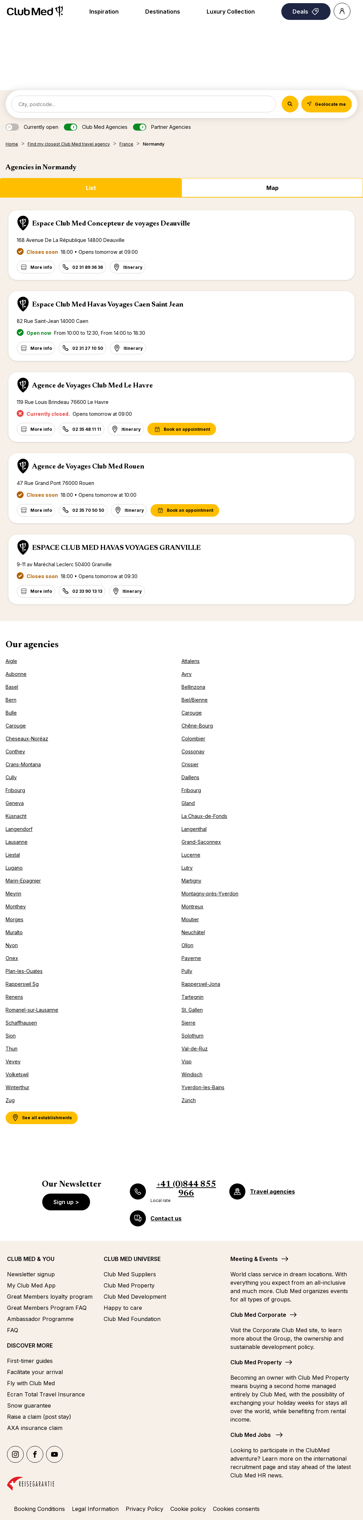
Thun (11, 1049)
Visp (187, 1061)
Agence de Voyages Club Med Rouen (88, 466)
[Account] (342, 11)
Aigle (11, 661)
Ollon (187, 945)
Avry (187, 674)
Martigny (191, 881)
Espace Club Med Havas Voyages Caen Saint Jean (107, 304)
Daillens (190, 777)
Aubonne (16, 674)
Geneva (15, 803)
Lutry (187, 868)
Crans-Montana (23, 764)
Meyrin (13, 893)
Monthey (16, 906)
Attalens (191, 661)
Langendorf (19, 829)
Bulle (11, 713)
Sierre (188, 1023)
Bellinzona (193, 687)
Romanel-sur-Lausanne (32, 1010)
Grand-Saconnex (201, 842)
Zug (10, 1100)
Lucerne (191, 855)
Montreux (192, 906)
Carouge (192, 713)
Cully (11, 777)
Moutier (190, 919)
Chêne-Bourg (197, 726)
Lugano (14, 868)
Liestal (13, 855)
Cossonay (193, 751)
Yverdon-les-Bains (203, 1087)
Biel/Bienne (195, 700)
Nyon (12, 945)
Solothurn (192, 1036)
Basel (12, 687)
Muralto (14, 932)
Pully (187, 971)
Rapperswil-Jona (201, 984)
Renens (14, 997)
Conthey (15, 751)
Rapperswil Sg (22, 984)
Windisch (192, 1074)
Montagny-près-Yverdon (210, 893)
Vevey (13, 1061)
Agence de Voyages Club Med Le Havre (92, 385)
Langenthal (194, 829)
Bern (11, 700)
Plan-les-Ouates (24, 971)
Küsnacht (16, 816)
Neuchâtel (193, 932)
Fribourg (15, 790)
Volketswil (17, 1074)
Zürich (189, 1100)
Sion (11, 1036)
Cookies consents (236, 1508)
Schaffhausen (21, 1023)
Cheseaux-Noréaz (27, 738)
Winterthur (17, 1087)
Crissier (190, 764)
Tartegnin (192, 997)
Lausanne (17, 842)
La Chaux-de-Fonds (204, 816)
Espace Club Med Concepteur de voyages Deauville (111, 223)
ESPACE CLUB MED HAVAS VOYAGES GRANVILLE (116, 548)
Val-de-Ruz (195, 1049)
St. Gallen (192, 1010)
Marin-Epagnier (23, 881)
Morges (14, 919)
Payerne (191, 958)
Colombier (193, 738)
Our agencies (32, 645)
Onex (12, 958)
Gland (188, 803)
